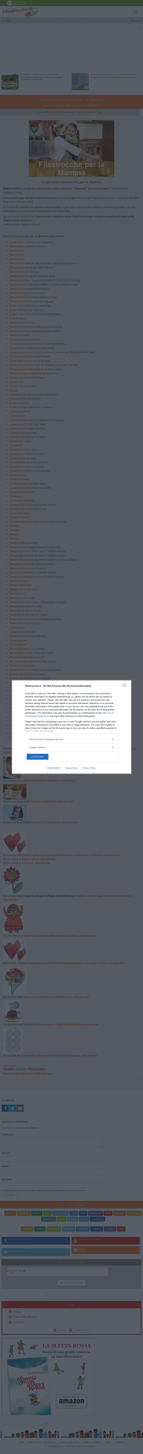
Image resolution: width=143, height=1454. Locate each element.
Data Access (71, 768)
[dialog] (71, 727)
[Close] (125, 686)
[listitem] (71, 739)
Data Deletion (54, 768)
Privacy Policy (89, 768)
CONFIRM (41, 756)
